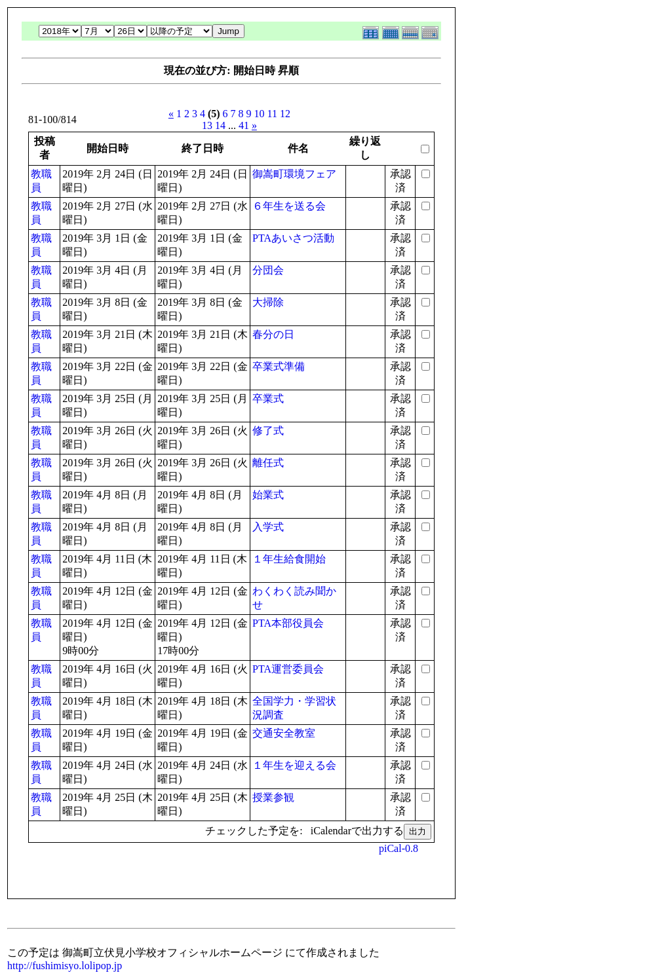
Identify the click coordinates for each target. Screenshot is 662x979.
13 (207, 125)
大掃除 (268, 302)
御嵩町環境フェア (294, 173)
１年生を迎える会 (294, 765)
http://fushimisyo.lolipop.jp (64, 965)
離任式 (268, 462)
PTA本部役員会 (288, 623)
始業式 (268, 494)
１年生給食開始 (289, 558)
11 (272, 113)
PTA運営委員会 (288, 668)
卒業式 (268, 398)
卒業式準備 (278, 366)
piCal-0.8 (398, 848)
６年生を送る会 (289, 206)
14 (220, 125)
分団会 (268, 270)
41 (244, 125)
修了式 (268, 430)
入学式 (268, 526)
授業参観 (273, 797)
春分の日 (273, 334)
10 (259, 113)
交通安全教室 (283, 733)
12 (285, 113)
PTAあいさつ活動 (293, 238)
